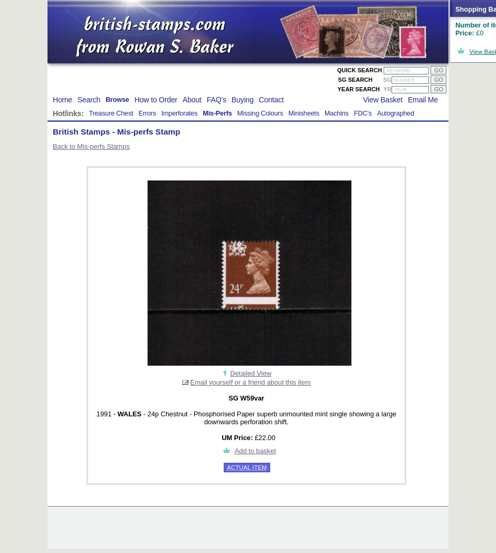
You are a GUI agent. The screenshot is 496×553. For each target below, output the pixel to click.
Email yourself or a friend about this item (250, 382)
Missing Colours (260, 113)
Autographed (395, 113)
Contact (271, 100)
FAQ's (216, 100)
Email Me (423, 100)
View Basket (383, 100)
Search (89, 100)
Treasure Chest (111, 113)
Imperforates (179, 113)
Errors (147, 113)
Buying (243, 100)
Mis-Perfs (217, 113)
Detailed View (250, 373)
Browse (117, 99)
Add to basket (255, 451)
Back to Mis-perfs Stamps (91, 146)
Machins (337, 113)
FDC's (363, 113)
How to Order (156, 100)
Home (62, 100)
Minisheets (304, 113)
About (192, 100)
